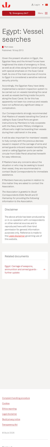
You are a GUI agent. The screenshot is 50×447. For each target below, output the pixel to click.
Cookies (6, 403)
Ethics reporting (9, 408)
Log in (35, 4)
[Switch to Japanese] (42, 4)
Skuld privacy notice (11, 419)
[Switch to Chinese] (46, 4)
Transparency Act (9, 424)
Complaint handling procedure (16, 398)
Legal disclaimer (17, 235)
